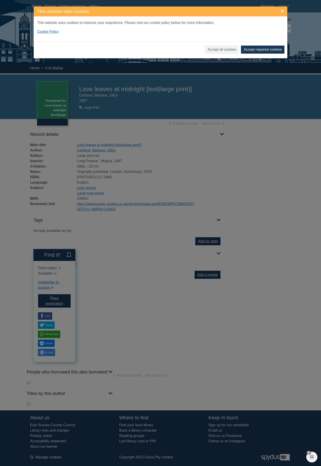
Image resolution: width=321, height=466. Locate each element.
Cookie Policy (48, 32)
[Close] (282, 11)
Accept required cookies (263, 49)
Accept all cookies (222, 49)
